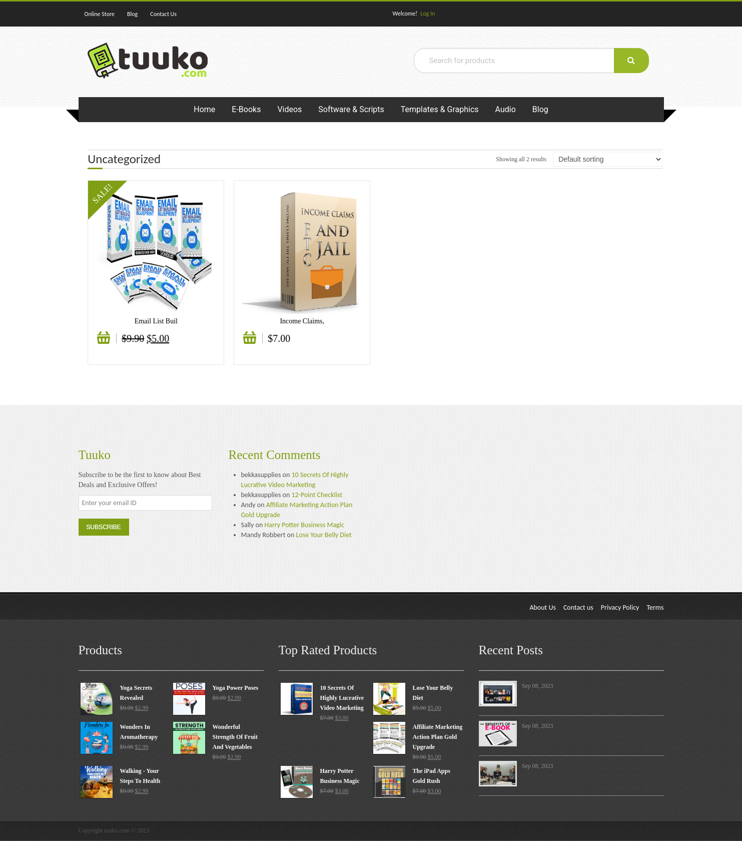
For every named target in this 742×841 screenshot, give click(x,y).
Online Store (100, 14)
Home (204, 109)
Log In (427, 13)
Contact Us (163, 14)
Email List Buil (156, 321)
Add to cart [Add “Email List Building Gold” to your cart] (105, 342)
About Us (542, 607)
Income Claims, (302, 321)
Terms (654, 607)
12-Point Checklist (317, 495)
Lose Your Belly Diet (323, 535)
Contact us (578, 607)
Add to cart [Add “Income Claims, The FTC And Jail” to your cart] (251, 342)
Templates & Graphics (440, 109)
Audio (505, 109)
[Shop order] (608, 159)
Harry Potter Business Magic (304, 525)
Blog (132, 14)
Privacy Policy (620, 607)
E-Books (246, 109)
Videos (289, 109)
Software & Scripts (351, 109)
